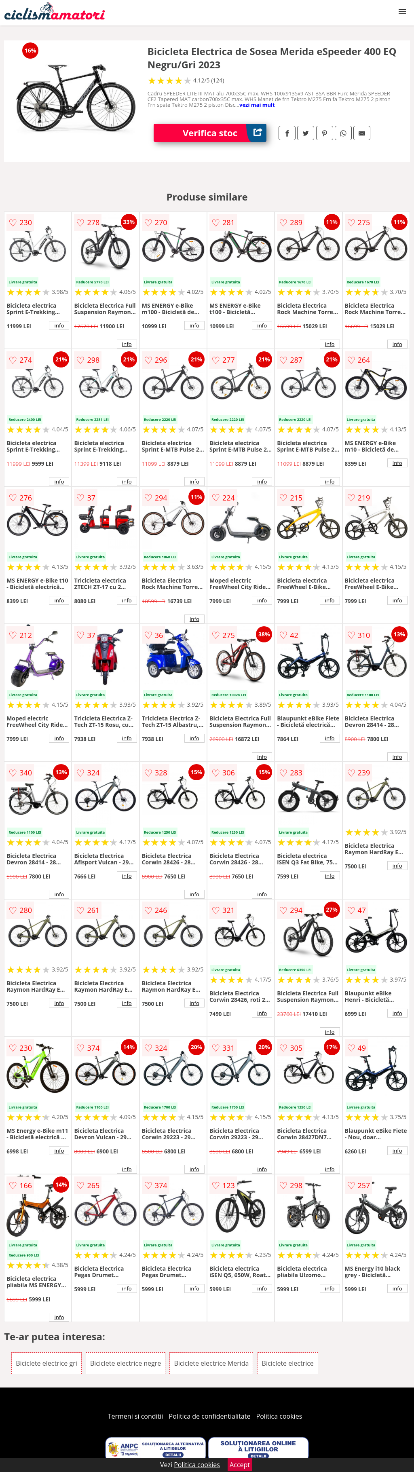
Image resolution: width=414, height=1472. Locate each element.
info (59, 325)
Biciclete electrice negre (125, 1363)
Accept (240, 1464)
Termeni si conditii (135, 1416)
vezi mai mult (257, 104)
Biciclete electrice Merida (211, 1363)
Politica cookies (279, 1416)
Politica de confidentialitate (210, 1416)
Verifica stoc (224, 133)
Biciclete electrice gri (46, 1363)
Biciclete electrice (288, 1363)
